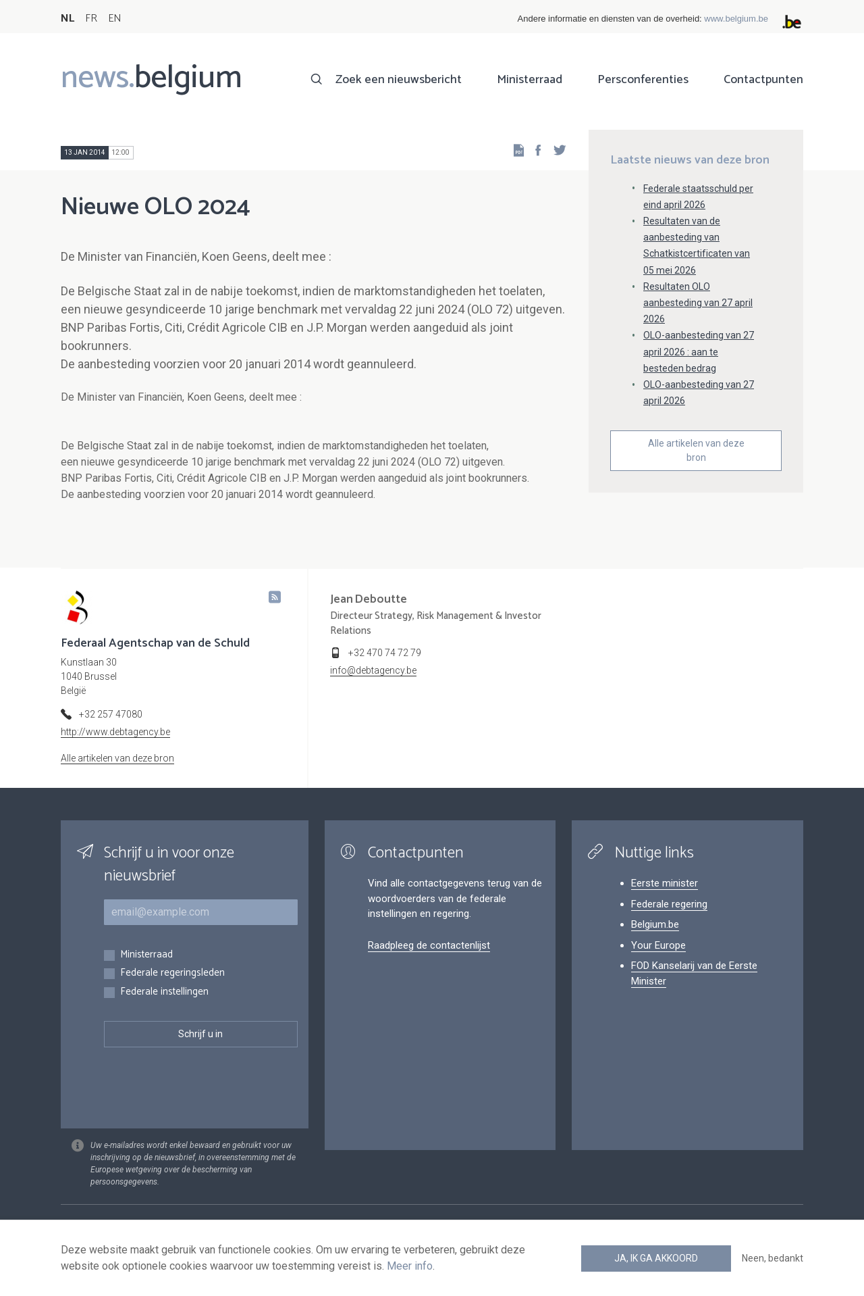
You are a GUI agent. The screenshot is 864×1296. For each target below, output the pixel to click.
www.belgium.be (736, 19)
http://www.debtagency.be (115, 731)
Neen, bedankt (772, 1258)
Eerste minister (664, 883)
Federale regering (669, 904)
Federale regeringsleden (172, 973)
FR (91, 18)
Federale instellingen (164, 992)
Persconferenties (642, 80)
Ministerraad (529, 80)
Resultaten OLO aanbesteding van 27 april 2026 (698, 302)
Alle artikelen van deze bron (696, 450)
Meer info (410, 1266)
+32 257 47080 (110, 714)
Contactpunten (763, 80)
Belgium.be (655, 924)
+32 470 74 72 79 (384, 652)
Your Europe (658, 945)
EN (114, 18)
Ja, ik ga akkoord (656, 1258)
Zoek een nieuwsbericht (398, 80)
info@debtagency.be (373, 670)
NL (67, 18)
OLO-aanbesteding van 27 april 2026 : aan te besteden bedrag (698, 351)
